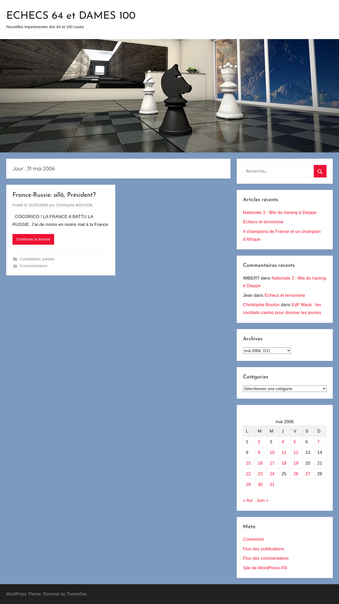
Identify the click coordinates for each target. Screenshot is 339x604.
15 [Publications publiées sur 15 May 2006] (248, 463)
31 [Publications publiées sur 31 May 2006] (272, 484)
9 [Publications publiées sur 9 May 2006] (259, 452)
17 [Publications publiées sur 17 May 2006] (272, 463)
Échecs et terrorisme (263, 221)
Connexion (253, 539)
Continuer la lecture (33, 239)
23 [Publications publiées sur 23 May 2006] (260, 473)
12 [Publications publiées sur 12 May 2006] (295, 452)
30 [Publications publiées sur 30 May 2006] (260, 484)
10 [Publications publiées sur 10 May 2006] (272, 452)
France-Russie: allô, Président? (54, 195)
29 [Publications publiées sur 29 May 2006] (248, 484)
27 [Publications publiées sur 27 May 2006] (307, 473)
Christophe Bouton (261, 304)
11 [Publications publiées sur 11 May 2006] (284, 452)
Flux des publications (263, 548)
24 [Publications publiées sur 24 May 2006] (272, 473)
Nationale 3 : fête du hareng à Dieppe (280, 212)
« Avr (248, 500)
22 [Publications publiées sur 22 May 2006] (248, 473)
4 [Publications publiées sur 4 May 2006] (283, 441)
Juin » (262, 500)
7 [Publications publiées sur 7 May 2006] (318, 441)
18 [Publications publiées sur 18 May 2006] (284, 463)
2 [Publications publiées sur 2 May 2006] (259, 441)
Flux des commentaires (266, 558)
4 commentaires (34, 265)
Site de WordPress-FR (265, 567)
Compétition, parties (37, 259)
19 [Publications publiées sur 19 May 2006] (295, 463)
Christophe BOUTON (74, 205)
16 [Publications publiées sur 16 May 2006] (260, 463)
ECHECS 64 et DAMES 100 (71, 16)
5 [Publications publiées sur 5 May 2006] (294, 441)
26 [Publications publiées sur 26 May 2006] (295, 473)
